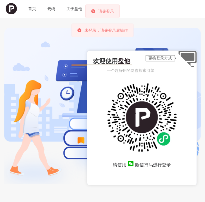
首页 (32, 8)
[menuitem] (11, 9)
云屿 (51, 8)
